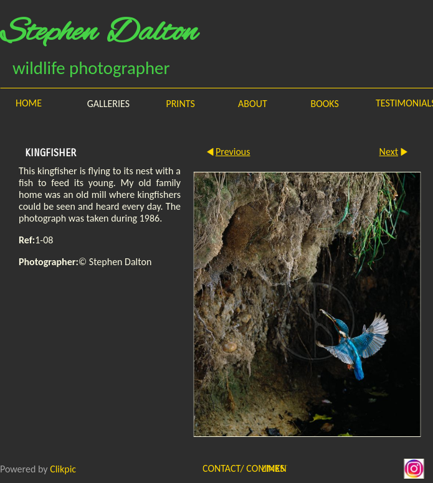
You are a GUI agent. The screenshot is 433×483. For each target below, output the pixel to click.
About (252, 104)
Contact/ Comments (223, 468)
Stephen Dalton (98, 33)
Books (324, 104)
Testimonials (404, 103)
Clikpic (63, 468)
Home (29, 103)
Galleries (108, 104)
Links (273, 468)
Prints (180, 104)
